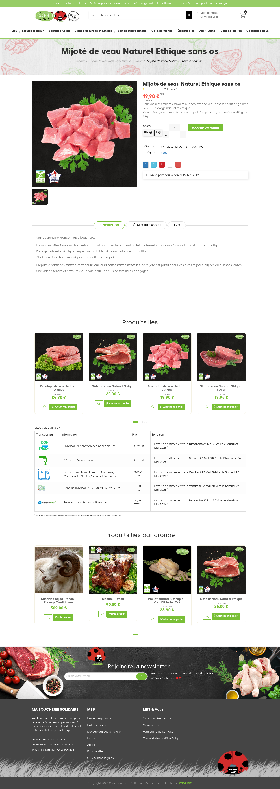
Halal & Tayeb (96, 725)
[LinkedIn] (170, 165)
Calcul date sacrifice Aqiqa (161, 738)
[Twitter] (154, 165)
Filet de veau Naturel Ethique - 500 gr (221, 387)
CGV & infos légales (100, 758)
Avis (177, 225)
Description (109, 225)
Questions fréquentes (157, 718)
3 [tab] (145, 422)
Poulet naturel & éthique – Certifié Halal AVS (167, 600)
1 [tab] (135, 422)
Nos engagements (99, 718)
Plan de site (95, 751)
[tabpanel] (59, 373)
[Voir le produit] (63, 617)
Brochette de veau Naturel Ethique (167, 387)
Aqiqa (91, 744)
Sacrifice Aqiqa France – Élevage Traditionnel (58, 600)
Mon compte (207, 15)
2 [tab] (141, 422)
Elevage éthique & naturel (104, 731)
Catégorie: (149, 152)
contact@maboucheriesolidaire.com (53, 744)
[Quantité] (174, 127)
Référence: (150, 146)
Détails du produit (146, 225)
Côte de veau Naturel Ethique (113, 386)
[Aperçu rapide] (44, 407)
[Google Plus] (178, 165)
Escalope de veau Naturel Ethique (58, 387)
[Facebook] (145, 165)
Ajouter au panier (205, 127)
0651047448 (58, 739)
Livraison (93, 738)
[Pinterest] (162, 165)
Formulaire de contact (158, 731)
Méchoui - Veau (113, 599)
